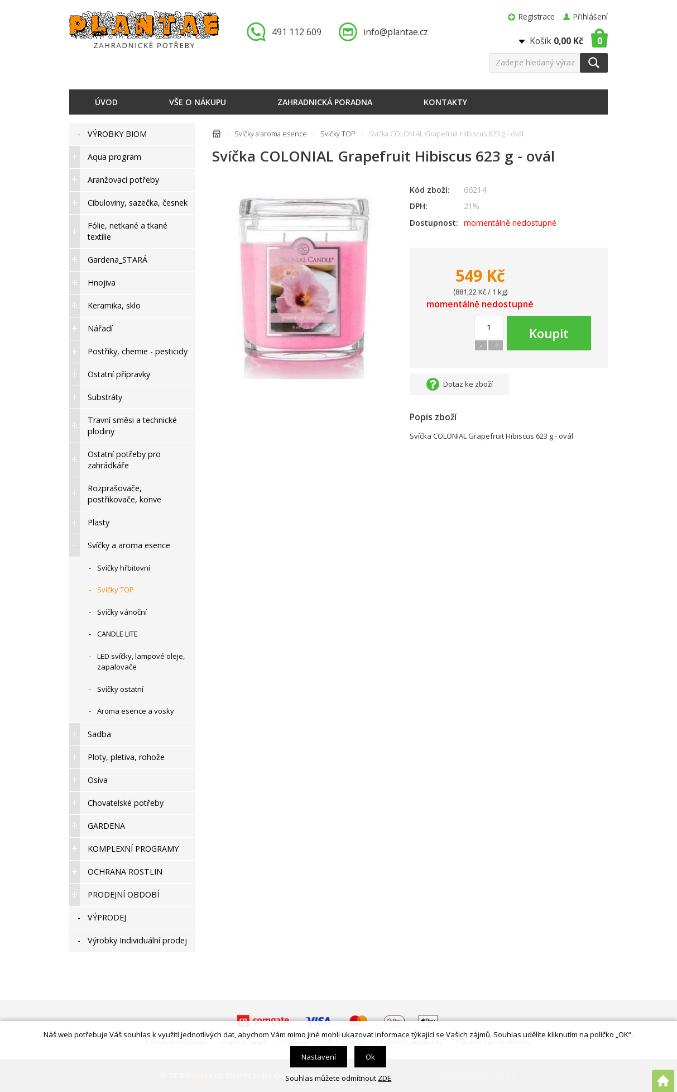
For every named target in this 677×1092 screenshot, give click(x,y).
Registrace (536, 16)
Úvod (106, 102)
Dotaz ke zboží (468, 384)
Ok (370, 1057)
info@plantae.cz (395, 32)
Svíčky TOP (338, 134)
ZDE (384, 1078)
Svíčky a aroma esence (270, 134)
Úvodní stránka (216, 135)
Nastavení (318, 1057)
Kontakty (445, 102)
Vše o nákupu (197, 102)
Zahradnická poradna (324, 102)
